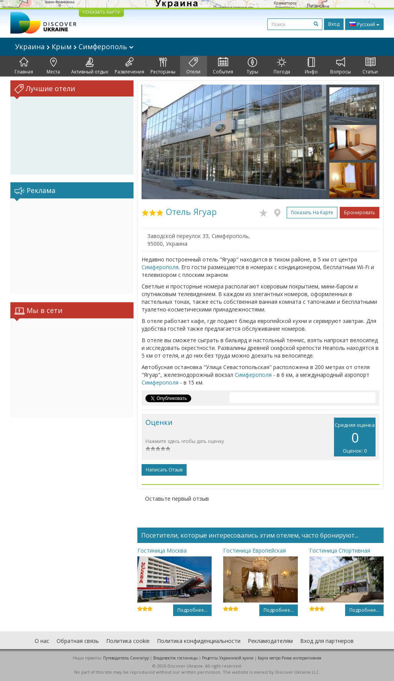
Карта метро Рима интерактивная (289, 658)
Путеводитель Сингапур (126, 658)
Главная (24, 66)
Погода (282, 66)
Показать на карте (312, 212)
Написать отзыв (164, 469)
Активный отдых (89, 66)
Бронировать (359, 212)
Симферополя (160, 267)
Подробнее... (192, 610)
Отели (193, 66)
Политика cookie (128, 640)
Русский (364, 24)
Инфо (311, 66)
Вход (333, 24)
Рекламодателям (270, 640)
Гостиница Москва (162, 550)
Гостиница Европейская (254, 550)
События (223, 66)
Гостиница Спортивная (339, 550)
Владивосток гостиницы (175, 658)
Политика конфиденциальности (198, 640)
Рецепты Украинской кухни (228, 658)
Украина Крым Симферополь (74, 46)
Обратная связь (78, 640)
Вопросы (340, 66)
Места (53, 66)
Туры (252, 66)
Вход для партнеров (327, 640)
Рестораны (162, 66)
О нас (42, 640)
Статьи (370, 66)
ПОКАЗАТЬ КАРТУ (101, 12)
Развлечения (129, 66)
